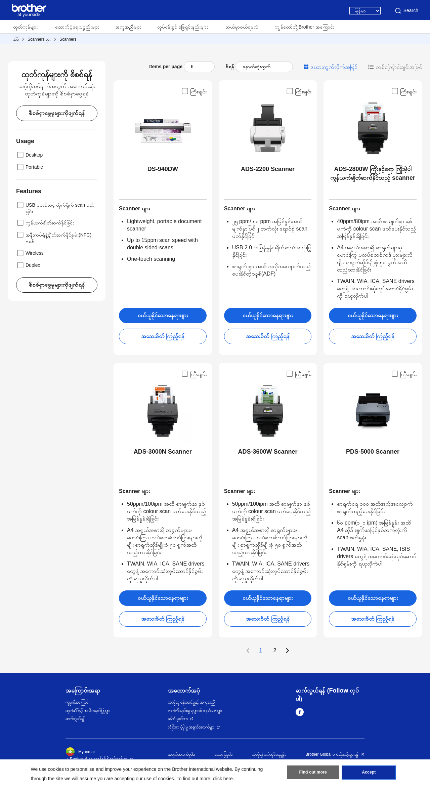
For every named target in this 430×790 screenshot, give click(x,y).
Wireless (30, 253)
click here (223, 778)
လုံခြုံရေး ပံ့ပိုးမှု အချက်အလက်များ (191, 727)
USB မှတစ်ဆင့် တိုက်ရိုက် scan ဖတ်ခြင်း (55, 207)
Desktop (29, 155)
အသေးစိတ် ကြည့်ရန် (162, 336)
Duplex (28, 265)
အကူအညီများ (128, 27)
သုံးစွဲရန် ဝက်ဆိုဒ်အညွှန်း (269, 754)
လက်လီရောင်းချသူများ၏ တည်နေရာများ (195, 710)
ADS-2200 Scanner (268, 169)
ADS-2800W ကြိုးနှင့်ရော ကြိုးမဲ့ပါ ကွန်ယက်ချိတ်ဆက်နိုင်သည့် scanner (372, 173)
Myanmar (80, 751)
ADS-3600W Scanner (267, 451)
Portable (29, 167)
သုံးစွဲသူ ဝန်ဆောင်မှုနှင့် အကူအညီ (191, 702)
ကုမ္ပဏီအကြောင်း (78, 702)
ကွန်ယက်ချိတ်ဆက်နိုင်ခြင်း (45, 223)
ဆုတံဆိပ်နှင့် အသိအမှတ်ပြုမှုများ (88, 710)
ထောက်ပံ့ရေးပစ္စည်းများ (77, 27)
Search (406, 11)
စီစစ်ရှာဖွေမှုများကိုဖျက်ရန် (57, 113)
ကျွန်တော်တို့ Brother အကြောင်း (304, 27)
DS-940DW (162, 169)
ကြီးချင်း (194, 91)
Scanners (68, 39)
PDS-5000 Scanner (372, 451)
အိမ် (16, 39)
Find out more (313, 773)
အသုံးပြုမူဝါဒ (223, 754)
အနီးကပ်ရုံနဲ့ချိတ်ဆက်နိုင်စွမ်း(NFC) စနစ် (53, 237)
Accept (369, 773)
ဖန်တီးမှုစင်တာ (178, 718)
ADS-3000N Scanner (163, 451)
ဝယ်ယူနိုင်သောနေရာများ (163, 315)
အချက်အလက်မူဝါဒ (181, 754)
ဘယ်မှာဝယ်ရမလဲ (241, 27)
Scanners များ (39, 39)
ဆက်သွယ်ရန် (75, 718)
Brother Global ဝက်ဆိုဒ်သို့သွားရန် (331, 754)
